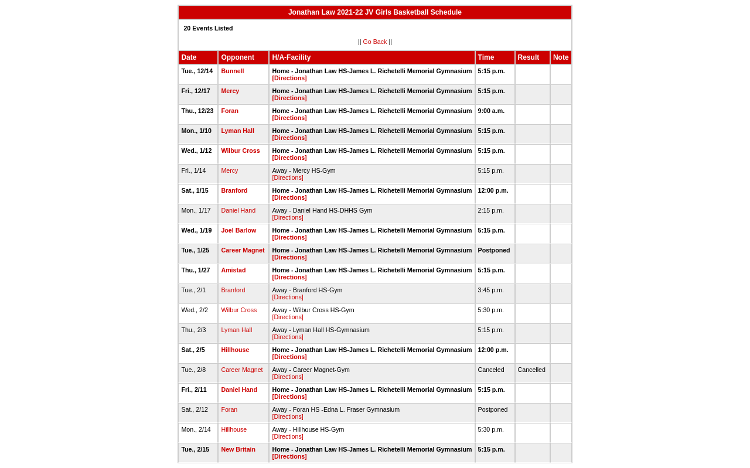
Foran (229, 110)
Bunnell (232, 70)
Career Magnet (242, 250)
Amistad (233, 270)
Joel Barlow (238, 230)
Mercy (230, 90)
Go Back (375, 41)
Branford (234, 190)
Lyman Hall (237, 130)
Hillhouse (235, 349)
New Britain (238, 449)
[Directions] (289, 77)
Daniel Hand (238, 210)
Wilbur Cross (240, 150)
